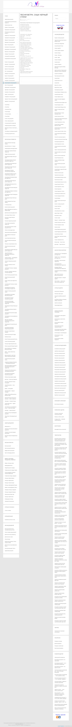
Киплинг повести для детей (10, 207)
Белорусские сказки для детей (60, 371)
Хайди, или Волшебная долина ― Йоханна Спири (11, 395)
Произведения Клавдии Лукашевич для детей (9, 298)
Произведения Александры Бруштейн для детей (10, 295)
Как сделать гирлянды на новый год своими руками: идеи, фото (60, 607)
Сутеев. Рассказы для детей (10, 341)
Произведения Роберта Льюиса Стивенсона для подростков (10, 174)
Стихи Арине (7, 116)
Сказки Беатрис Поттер (59, 45)
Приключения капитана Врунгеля (11, 232)
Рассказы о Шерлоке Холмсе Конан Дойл (10, 382)
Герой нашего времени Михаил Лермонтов (10, 151)
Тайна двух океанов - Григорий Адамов (60, 278)
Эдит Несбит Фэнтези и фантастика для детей (59, 275)
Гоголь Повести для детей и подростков (10, 224)
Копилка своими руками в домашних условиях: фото (59, 519)
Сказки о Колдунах (58, 64)
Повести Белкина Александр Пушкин (10, 143)
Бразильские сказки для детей (60, 388)
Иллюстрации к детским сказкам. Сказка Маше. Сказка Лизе (60, 330)
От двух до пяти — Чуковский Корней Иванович (60, 420)
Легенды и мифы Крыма (9, 480)
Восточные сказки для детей (60, 353)
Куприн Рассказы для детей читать (10, 278)
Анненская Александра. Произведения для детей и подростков (10, 302)
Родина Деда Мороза (58, 305)
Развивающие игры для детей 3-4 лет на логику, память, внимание (61, 698)
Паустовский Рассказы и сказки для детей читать (10, 227)
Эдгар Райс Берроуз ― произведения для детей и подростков (9, 254)
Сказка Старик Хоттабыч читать (60, 131)
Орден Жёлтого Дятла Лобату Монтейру (60, 67)
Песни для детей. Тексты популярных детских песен (10, 529)
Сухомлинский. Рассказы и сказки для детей (11, 285)
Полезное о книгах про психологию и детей (59, 414)
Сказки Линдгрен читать (59, 104)
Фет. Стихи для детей (9, 71)
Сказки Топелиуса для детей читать (60, 164)
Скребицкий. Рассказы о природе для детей (11, 268)
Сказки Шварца (57, 198)
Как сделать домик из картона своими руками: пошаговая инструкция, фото (60, 456)
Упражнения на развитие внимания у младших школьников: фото (61, 686)
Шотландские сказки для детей (60, 376)
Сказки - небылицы (58, 55)
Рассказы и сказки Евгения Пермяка (10, 332)
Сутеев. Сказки (57, 217)
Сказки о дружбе (58, 48)
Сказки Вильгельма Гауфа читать (61, 102)
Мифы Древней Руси (8, 465)
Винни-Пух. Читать (58, 85)
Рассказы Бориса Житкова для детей (10, 241)
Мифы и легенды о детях (9, 463)
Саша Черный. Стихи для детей (10, 82)
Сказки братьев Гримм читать (60, 193)
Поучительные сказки (58, 179)
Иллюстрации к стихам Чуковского (59, 336)
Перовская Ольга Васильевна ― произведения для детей (11, 371)
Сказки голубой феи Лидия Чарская (59, 161)
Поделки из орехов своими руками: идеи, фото (59, 594)
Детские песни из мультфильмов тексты (11, 545)
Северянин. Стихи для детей (10, 96)
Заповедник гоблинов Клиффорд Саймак (61, 271)
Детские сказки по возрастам (60, 155)
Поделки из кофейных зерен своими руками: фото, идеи (60, 496)
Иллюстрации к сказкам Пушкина (59, 323)
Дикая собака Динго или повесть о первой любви (11, 210)
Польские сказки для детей (59, 390)
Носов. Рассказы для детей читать (11, 339)
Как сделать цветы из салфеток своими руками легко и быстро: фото (60, 472)
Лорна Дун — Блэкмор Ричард (10, 401)
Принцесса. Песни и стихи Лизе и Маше (11, 128)
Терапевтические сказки (59, 175)
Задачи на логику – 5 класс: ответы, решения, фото (59, 690)
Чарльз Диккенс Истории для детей (10, 235)
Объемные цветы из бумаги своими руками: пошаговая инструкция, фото (60, 488)
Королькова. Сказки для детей (60, 166)
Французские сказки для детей (60, 364)
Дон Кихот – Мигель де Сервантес (11, 379)
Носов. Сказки (57, 208)
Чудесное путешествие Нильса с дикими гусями (60, 41)
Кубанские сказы (8, 336)
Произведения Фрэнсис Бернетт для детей (10, 310)
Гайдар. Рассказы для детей (10, 154)
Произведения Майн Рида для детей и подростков (10, 181)
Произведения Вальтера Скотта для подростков (10, 185)
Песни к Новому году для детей (10, 532)
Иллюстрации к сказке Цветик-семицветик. (60, 316)
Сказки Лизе (57, 82)
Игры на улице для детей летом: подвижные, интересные (60, 708)
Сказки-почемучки (58, 59)
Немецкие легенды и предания (10, 489)
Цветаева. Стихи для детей (10, 89)
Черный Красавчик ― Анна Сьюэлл (10, 386)
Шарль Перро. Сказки (58, 213)
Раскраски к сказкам (58, 641)
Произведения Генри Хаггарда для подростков (11, 195)
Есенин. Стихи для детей (9, 61)
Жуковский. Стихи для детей (10, 29)
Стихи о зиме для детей (9, 120)
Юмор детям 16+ (8, 426)
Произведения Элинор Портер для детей (11, 306)
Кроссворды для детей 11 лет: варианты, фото (60, 667)
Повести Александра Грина (10, 230)
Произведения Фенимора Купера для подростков (11, 178)
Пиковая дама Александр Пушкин (11, 148)
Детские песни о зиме (9, 536)
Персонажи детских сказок (59, 75)
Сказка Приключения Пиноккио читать (60, 134)
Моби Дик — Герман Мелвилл (10, 410)
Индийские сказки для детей (60, 381)
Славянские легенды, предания (10, 475)
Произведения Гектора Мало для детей (11, 325)
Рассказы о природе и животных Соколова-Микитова (10, 272)
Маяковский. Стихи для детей (10, 87)
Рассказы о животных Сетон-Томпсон (10, 265)
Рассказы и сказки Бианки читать (11, 243)
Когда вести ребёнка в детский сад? (60, 297)
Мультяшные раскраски (59, 648)
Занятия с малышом (58, 302)
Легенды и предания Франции (10, 492)
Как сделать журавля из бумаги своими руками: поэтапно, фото (60, 469)
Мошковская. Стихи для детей (10, 49)
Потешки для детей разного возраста (10, 33)
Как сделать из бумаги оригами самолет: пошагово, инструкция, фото (60, 464)
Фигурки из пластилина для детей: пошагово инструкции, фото (61, 516)
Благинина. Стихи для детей (10, 47)
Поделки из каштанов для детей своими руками (60, 604)
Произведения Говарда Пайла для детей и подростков (11, 250)
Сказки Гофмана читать (59, 96)
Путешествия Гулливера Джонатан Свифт (59, 125)
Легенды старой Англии (9, 496)
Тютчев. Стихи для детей (9, 66)
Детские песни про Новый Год (10, 534)
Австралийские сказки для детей (60, 385)
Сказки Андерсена (58, 188)
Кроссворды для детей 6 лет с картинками (60, 660)
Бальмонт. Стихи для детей (10, 64)
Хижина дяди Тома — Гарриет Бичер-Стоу (10, 404)
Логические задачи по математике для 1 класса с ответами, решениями (61, 671)
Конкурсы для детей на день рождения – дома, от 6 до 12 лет (60, 701)
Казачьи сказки (57, 227)
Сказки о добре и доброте (59, 50)
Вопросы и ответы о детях (59, 416)
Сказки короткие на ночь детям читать (60, 147)
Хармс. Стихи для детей (9, 94)
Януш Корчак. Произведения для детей (11, 417)
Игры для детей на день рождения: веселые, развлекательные (61, 705)
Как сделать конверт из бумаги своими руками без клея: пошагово (61, 500)
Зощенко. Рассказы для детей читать (10, 291)
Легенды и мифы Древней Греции (11, 485)
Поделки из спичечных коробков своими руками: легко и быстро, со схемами (61, 541)
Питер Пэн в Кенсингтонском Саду (61, 139)
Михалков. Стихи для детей (10, 42)
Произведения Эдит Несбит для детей (10, 198)
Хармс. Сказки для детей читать (60, 149)
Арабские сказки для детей (59, 351)
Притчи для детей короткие (10, 448)
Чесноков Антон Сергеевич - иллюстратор (60, 631)
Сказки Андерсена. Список (59, 191)
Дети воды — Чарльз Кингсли (60, 244)
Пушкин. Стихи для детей (9, 27)
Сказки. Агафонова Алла (59, 239)
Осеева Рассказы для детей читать (10, 359)
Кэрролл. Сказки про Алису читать (59, 110)
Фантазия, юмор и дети (59, 293)
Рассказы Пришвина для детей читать (10, 262)
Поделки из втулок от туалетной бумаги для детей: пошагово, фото (61, 508)
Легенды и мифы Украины (9, 478)
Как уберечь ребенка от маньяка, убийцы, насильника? (60, 300)
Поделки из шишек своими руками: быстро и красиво (61, 534)
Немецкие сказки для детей (60, 355)
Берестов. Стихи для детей (10, 51)
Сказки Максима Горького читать (60, 181)
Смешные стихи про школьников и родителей (11, 429)
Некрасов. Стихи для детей (10, 73)
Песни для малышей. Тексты (10, 548)
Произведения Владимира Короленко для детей (9, 374)
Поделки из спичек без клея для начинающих (60, 546)
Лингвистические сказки (59, 172)
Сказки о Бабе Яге (58, 206)
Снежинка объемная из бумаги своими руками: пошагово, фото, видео (60, 576)
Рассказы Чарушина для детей (10, 220)
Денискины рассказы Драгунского (11, 212)
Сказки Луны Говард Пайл (59, 43)
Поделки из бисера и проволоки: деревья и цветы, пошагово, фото (61, 493)
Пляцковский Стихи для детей (10, 58)
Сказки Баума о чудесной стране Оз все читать (60, 170)
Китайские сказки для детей (60, 360)
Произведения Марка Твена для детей (10, 157)
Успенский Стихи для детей (10, 56)
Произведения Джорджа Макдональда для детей (9, 328)
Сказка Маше (57, 78)
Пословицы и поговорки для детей (11, 131)
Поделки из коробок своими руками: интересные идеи (60, 538)
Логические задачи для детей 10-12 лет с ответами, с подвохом (61, 679)
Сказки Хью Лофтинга (58, 73)
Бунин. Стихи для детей (9, 75)
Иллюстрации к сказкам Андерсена (59, 339)
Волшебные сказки (58, 215)
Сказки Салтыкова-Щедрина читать (60, 100)
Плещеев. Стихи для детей (10, 80)
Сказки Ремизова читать (59, 157)
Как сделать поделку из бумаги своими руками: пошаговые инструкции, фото (60, 480)
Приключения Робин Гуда (9, 494)
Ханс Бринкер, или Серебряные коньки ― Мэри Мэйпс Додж (10, 407)
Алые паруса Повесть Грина (10, 215)
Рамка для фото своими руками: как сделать (60, 567)
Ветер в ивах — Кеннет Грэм (60, 242)
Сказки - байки (57, 57)
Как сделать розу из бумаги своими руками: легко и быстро (60, 549)
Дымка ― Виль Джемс (9, 388)
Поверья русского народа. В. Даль (11, 470)
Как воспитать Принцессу (59, 291)
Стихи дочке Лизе (8, 109)
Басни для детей (8, 445)
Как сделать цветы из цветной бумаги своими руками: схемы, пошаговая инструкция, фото (60, 439)
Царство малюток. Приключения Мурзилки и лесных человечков (60, 71)
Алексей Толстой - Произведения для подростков (61, 254)
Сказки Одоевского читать (59, 143)
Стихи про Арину (8, 113)
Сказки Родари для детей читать (60, 231)
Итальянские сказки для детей (60, 369)
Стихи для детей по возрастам (10, 123)
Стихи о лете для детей (9, 118)
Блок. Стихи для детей (9, 85)
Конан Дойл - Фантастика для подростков (60, 261)
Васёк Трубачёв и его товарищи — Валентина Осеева (11, 349)
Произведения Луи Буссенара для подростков (11, 188)
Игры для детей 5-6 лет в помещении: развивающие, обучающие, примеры (59, 694)
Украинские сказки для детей (60, 362)
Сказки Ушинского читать (59, 116)
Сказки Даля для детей (59, 89)
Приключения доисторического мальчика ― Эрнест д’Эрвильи (10, 398)
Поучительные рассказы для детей (10, 247)
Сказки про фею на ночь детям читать (60, 153)
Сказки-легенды (57, 52)
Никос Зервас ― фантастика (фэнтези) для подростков (60, 282)
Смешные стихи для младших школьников (10, 433)
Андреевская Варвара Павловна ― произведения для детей (11, 363)
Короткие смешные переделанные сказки (11, 436)
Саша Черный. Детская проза (10, 238)
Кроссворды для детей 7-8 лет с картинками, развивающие (60, 664)
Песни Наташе (7, 539)
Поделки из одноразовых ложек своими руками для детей (60, 587)
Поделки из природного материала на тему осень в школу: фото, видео (61, 560)
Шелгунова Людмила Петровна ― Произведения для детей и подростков (11, 366)
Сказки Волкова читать (59, 94)
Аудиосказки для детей (9, 19)
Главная (6, 15)
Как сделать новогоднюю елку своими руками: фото (60, 614)
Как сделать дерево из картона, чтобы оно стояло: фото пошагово (61, 453)
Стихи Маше (7, 104)
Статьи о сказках (8, 510)
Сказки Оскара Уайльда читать (60, 107)
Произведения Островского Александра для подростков (10, 288)
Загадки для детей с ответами (10, 125)
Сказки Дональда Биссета (59, 141)
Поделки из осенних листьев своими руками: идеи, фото (60, 564)
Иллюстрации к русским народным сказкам (59, 326)
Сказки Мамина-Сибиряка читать (61, 92)
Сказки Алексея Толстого (59, 184)
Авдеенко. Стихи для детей (10, 101)
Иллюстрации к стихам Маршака (60, 332)
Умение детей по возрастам (60, 657)
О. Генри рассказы (8, 204)
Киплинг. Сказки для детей (59, 203)
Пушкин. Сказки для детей (59, 37)
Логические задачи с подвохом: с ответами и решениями (60, 682)
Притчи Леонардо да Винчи (10, 452)
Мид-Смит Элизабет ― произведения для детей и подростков (9, 320)
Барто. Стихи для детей (9, 44)
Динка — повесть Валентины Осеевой (10, 352)
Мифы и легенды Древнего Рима (11, 487)
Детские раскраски (58, 643)
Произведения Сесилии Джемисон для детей (11, 317)
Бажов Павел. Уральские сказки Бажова (60, 237)
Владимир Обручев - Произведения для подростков (60, 268)
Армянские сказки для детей (60, 374)
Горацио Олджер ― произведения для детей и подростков (11, 258)
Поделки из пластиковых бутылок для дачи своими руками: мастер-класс (61, 526)
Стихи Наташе (7, 111)
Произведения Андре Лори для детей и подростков (10, 167)
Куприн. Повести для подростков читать (11, 281)
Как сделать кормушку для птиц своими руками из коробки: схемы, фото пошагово (61, 444)
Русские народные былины (59, 195)
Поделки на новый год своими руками (60, 618)
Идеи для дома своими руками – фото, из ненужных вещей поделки (61, 461)
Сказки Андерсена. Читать (59, 186)
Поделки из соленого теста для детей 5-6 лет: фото (60, 523)
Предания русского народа (10, 467)
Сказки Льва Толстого (58, 80)
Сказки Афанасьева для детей (60, 229)
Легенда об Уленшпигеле (9, 501)
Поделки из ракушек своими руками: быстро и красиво (60, 552)
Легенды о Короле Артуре (9, 482)
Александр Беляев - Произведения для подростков (60, 264)
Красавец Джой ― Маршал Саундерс (10, 391)
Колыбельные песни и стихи (10, 519)
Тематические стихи (8, 25)
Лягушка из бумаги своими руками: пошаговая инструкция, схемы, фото (61, 503)
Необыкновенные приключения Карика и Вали (60, 128)
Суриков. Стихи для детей (9, 78)
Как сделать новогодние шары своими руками (60, 611)
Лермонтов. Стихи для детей (10, 35)
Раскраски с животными (59, 645)
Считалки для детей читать (10, 133)
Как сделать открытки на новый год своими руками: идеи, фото (60, 621)
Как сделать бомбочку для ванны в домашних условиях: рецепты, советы (61, 571)
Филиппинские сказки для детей (60, 383)
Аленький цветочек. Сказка (59, 210)
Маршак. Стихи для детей (9, 40)
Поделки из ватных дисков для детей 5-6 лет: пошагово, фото (60, 485)
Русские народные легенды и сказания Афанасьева (10, 473)
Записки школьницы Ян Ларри (10, 334)
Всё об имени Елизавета (59, 404)
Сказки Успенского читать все (60, 222)
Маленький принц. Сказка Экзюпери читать (59, 113)
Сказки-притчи (57, 62)
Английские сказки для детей (60, 348)
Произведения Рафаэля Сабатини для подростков (11, 191)
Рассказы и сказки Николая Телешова (10, 218)
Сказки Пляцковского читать (60, 122)
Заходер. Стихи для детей (9, 53)
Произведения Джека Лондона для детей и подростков (10, 160)
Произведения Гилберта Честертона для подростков (10, 171)
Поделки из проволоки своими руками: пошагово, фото (60, 601)
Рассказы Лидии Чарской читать (10, 343)
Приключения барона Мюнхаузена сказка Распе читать (61, 119)
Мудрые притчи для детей (9, 450)
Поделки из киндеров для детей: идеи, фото (60, 580)
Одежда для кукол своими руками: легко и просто (61, 531)
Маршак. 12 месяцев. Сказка (60, 220)
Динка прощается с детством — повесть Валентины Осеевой (10, 356)
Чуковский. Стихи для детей (10, 37)
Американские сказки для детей (60, 378)
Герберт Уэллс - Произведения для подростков (60, 257)
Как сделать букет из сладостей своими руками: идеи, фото (60, 477)
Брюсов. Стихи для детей (9, 68)
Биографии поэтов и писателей (60, 429)
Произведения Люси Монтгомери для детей (11, 313)
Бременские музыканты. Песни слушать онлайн (10, 542)
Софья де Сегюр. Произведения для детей (10, 413)
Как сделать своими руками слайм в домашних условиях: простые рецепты (61, 448)
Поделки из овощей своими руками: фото (60, 590)
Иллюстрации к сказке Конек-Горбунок (60, 319)
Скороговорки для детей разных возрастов (10, 22)
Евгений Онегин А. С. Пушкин (10, 146)
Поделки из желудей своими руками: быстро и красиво (60, 583)
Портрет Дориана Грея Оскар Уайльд (10, 202)
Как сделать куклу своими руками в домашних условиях (61, 597)
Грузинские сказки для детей (60, 367)
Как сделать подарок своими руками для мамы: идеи (60, 556)
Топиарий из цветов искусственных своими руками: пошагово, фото (60, 511)
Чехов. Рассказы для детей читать (11, 274)
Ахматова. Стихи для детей (10, 92)
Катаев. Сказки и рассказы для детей (60, 201)
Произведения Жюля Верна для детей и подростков (10, 164)
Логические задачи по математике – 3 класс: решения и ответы (61, 675)
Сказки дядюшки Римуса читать (60, 177)
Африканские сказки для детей (60, 392)
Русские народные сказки (59, 224)
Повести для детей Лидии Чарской (11, 346)
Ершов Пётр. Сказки (58, 87)
